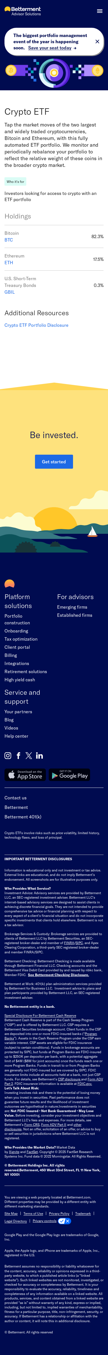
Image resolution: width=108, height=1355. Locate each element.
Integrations (16, 663)
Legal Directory (15, 1221)
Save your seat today (49, 47)
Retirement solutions (25, 671)
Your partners (18, 711)
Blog (8, 719)
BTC (8, 239)
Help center (16, 736)
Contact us (15, 797)
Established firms (74, 615)
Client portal (17, 647)
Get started (54, 461)
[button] (100, 11)
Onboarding (16, 630)
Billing (10, 655)
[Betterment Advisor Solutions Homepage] (22, 11)
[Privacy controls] (52, 1221)
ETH (8, 262)
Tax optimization (20, 638)
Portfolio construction (17, 619)
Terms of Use (33, 1213)
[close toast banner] (97, 41)
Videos (11, 727)
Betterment (16, 807)
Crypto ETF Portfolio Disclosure (36, 325)
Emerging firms (72, 606)
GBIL (9, 292)
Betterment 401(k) (22, 816)
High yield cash (19, 679)
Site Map (11, 1213)
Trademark (83, 1213)
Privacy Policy (59, 1213)
